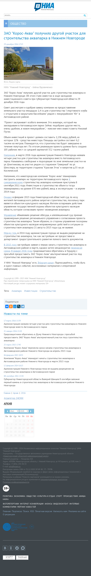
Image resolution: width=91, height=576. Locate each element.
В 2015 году (10, 244)
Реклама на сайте (77, 511)
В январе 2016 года (21, 251)
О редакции (9, 514)
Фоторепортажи (11, 503)
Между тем (10, 233)
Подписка (17, 511)
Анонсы (48, 503)
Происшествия (70, 496)
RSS (32, 511)
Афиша (82, 496)
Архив (15, 393)
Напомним (9, 155)
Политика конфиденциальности (16, 482)
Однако (8, 197)
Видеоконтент (60, 503)
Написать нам (60, 511)
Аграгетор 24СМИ (13, 398)
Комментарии (9, 507)
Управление (10, 215)
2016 (23, 393)
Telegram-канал (45, 262)
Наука (5, 499)
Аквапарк (17, 290)
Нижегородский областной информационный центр (26, 456)
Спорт (59, 496)
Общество (31, 496)
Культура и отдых (46, 496)
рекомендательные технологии (54, 479)
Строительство (48, 290)
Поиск (26, 511)
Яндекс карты (14, 82)
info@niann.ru (14, 466)
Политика (8, 496)
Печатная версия (43, 511)
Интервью (74, 503)
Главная (7, 393)
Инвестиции (30, 290)
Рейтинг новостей (26, 507)
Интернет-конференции (32, 503)
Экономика (19, 496)
